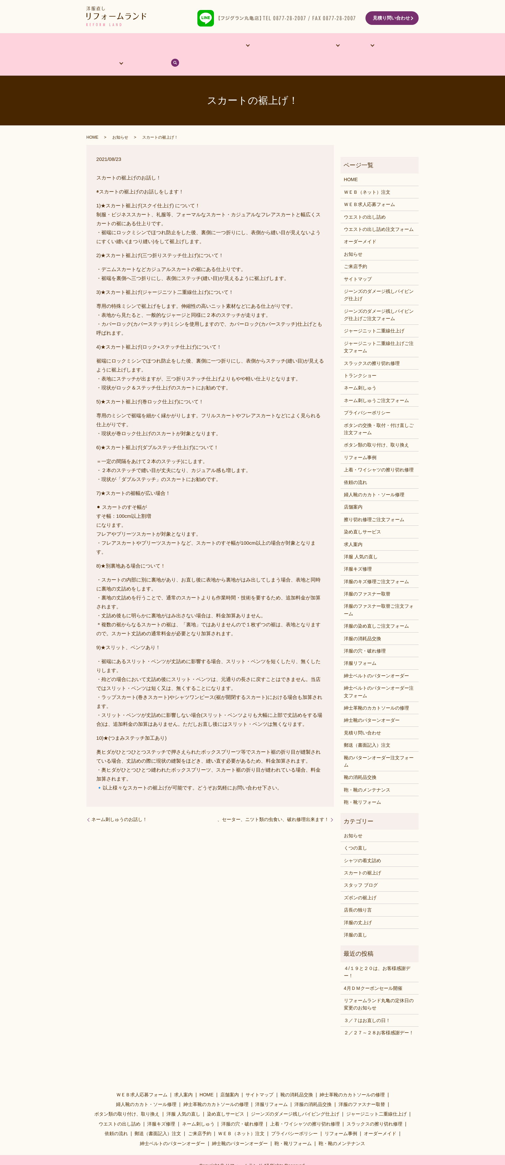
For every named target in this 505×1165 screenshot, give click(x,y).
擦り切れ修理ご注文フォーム (374, 502)
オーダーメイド (165, 46)
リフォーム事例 (248, 46)
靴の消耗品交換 (360, 760)
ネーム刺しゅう (360, 371)
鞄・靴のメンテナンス (367, 773)
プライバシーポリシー (367, 396)
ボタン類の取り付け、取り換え (376, 428)
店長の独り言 (358, 893)
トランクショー (360, 359)
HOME (101, 46)
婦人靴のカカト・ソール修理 (374, 478)
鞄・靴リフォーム (362, 785)
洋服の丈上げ (358, 905)
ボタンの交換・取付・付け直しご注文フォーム (379, 412)
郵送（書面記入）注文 (367, 728)
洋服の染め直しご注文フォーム (376, 609)
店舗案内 (128, 46)
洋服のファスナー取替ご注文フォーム (379, 593)
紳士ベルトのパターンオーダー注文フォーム (379, 675)
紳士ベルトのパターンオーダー (376, 658)
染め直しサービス (362, 515)
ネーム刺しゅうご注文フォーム (376, 383)
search (406, 46)
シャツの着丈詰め (362, 843)
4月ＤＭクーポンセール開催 (373, 971)
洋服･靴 (283, 46)
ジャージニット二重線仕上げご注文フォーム (379, 330)
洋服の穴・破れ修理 (365, 634)
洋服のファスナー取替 (367, 577)
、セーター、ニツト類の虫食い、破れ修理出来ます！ (273, 802)
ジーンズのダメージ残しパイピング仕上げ (379, 278)
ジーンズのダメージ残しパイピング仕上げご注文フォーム (379, 298)
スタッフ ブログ (361, 868)
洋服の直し (355, 918)
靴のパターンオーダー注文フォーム (379, 744)
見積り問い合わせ (391, 18)
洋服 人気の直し (361, 540)
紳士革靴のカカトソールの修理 (376, 691)
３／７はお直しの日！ (367, 1003)
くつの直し (355, 831)
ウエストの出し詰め (365, 200)
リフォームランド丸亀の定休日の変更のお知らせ (379, 987)
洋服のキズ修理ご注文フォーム (376, 564)
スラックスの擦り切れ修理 (372, 346)
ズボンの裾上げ (360, 880)
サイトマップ (358, 262)
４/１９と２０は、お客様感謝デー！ (377, 955)
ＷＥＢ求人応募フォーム (369, 187)
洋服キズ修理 (358, 552)
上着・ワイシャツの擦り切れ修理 (379, 453)
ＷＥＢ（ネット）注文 (367, 175)
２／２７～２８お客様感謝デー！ (379, 1016)
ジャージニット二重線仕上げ (374, 314)
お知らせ (120, 120)
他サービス (204, 46)
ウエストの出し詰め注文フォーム (379, 212)
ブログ (383, 46)
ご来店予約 (355, 249)
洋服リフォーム (360, 646)
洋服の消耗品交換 (362, 621)
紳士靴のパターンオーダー (372, 703)
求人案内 (353, 527)
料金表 (314, 46)
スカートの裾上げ (362, 856)
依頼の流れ (348, 46)
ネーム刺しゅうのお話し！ (119, 802)
